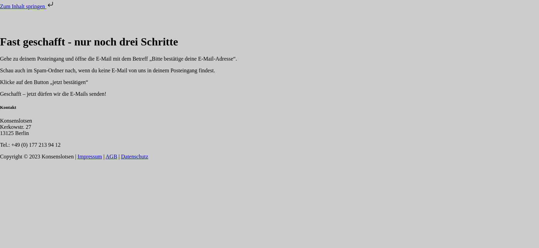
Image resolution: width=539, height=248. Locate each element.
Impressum (90, 156)
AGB (111, 156)
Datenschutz (134, 156)
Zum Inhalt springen (27, 6)
